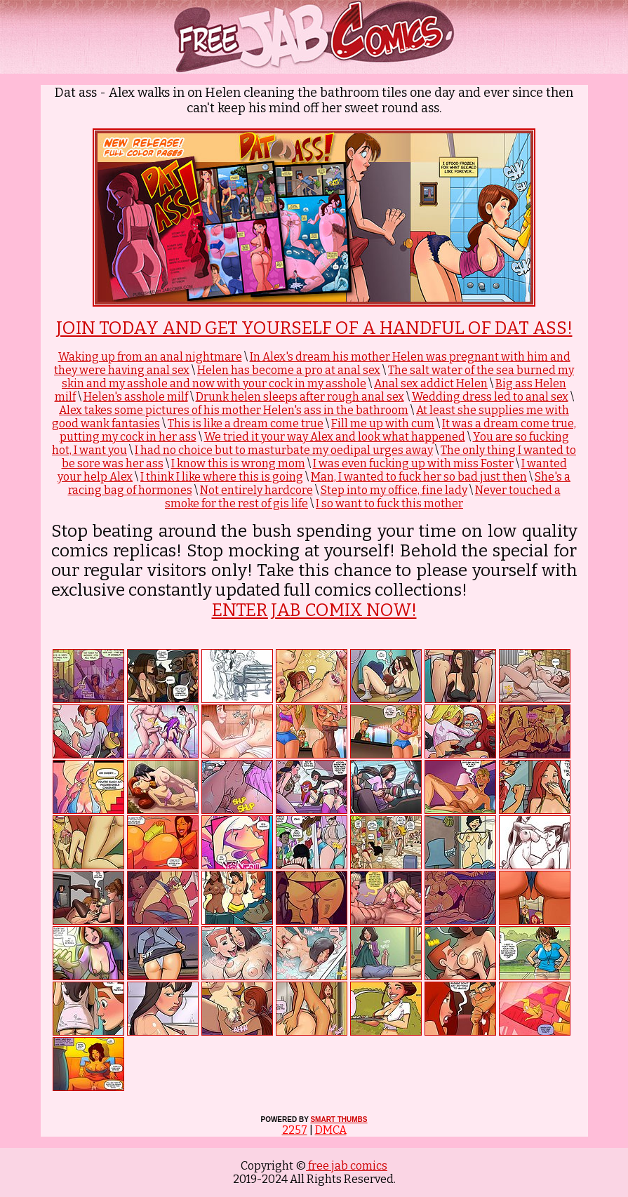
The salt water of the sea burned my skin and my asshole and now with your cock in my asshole (318, 376)
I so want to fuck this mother (389, 503)
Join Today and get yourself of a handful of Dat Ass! (314, 328)
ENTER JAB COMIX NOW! (314, 610)
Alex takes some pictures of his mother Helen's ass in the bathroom (233, 410)
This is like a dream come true (245, 423)
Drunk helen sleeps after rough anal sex (300, 396)
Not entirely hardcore (256, 490)
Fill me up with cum (382, 423)
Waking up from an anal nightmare (150, 356)
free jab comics (346, 1165)
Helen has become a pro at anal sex (288, 370)
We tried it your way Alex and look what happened (334, 436)
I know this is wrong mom (238, 463)
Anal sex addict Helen (431, 383)
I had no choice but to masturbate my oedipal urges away (284, 450)
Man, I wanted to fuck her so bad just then (419, 476)
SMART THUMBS (338, 1119)
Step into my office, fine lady (394, 490)
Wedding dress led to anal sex (490, 396)
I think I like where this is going (221, 476)
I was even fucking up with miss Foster (413, 463)
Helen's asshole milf (135, 396)
